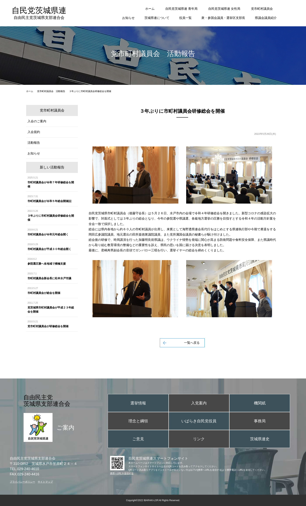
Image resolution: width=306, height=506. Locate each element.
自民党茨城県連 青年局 (181, 8)
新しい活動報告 (52, 167)
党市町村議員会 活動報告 (51, 91)
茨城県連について (156, 17)
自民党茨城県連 (39, 13)
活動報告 (34, 142)
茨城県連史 (260, 439)
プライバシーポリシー (22, 481)
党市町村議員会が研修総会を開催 (48, 326)
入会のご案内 (37, 121)
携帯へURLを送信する (121, 473)
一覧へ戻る (192, 342)
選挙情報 (138, 403)
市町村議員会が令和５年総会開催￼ (49, 201)
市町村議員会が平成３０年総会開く (49, 249)
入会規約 (34, 132)
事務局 (260, 421)
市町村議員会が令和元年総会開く (48, 234)
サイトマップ (45, 481)
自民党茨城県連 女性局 (224, 8)
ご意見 (138, 439)
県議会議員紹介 (266, 17)
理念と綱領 (138, 421)
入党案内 (199, 403)
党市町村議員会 (262, 8)
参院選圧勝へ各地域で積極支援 (47, 263)
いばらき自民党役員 (198, 421)
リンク (199, 439)
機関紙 (260, 403)
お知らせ (128, 17)
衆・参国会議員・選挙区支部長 (223, 17)
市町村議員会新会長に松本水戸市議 (49, 278)
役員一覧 (185, 17)
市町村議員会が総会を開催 (44, 292)
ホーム (150, 8)
